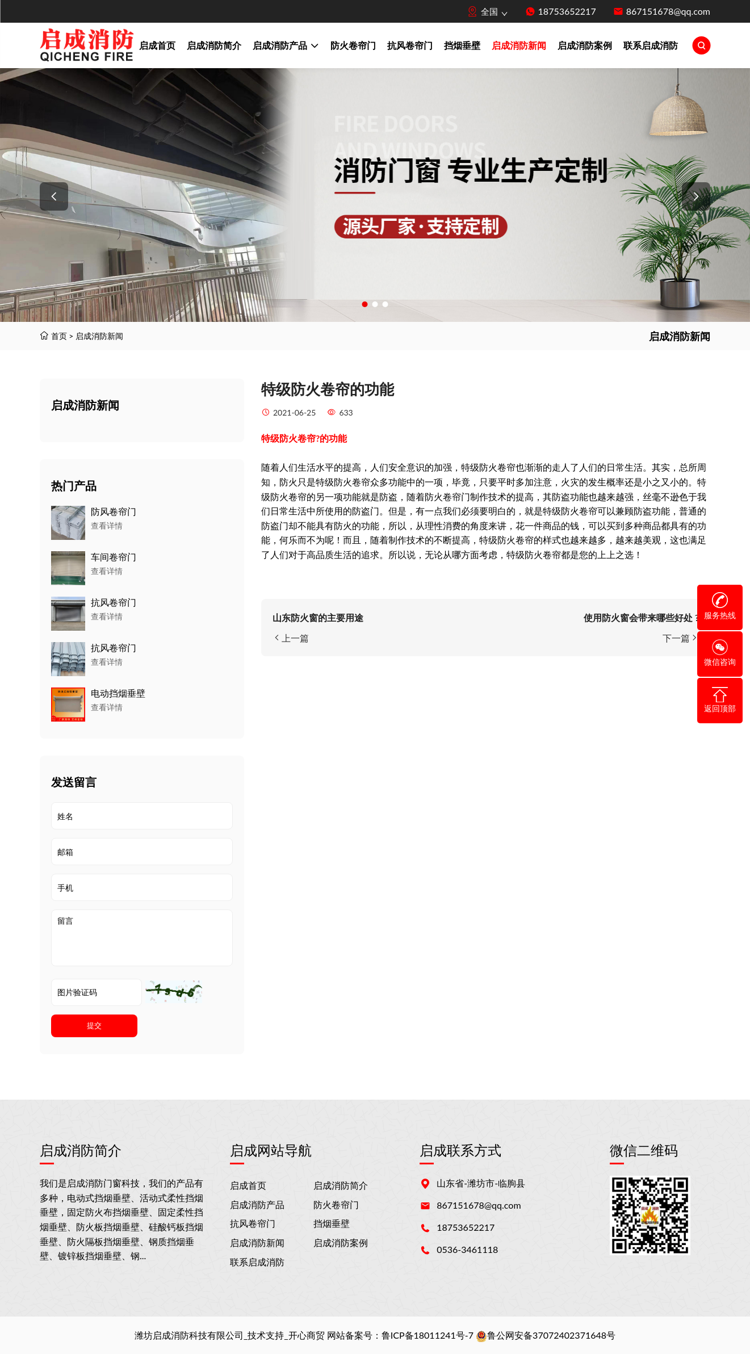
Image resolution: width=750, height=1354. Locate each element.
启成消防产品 (286, 46)
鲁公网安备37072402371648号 (545, 1335)
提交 (94, 1025)
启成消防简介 (214, 45)
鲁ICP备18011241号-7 (428, 1335)
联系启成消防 (650, 45)
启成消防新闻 (519, 45)
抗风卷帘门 (410, 45)
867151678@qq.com (668, 11)
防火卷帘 (297, 438)
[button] (54, 196)
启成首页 (157, 45)
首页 (59, 336)
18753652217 (567, 11)
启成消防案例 (585, 45)
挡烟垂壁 (462, 45)
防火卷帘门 (353, 45)
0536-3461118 (467, 1249)
